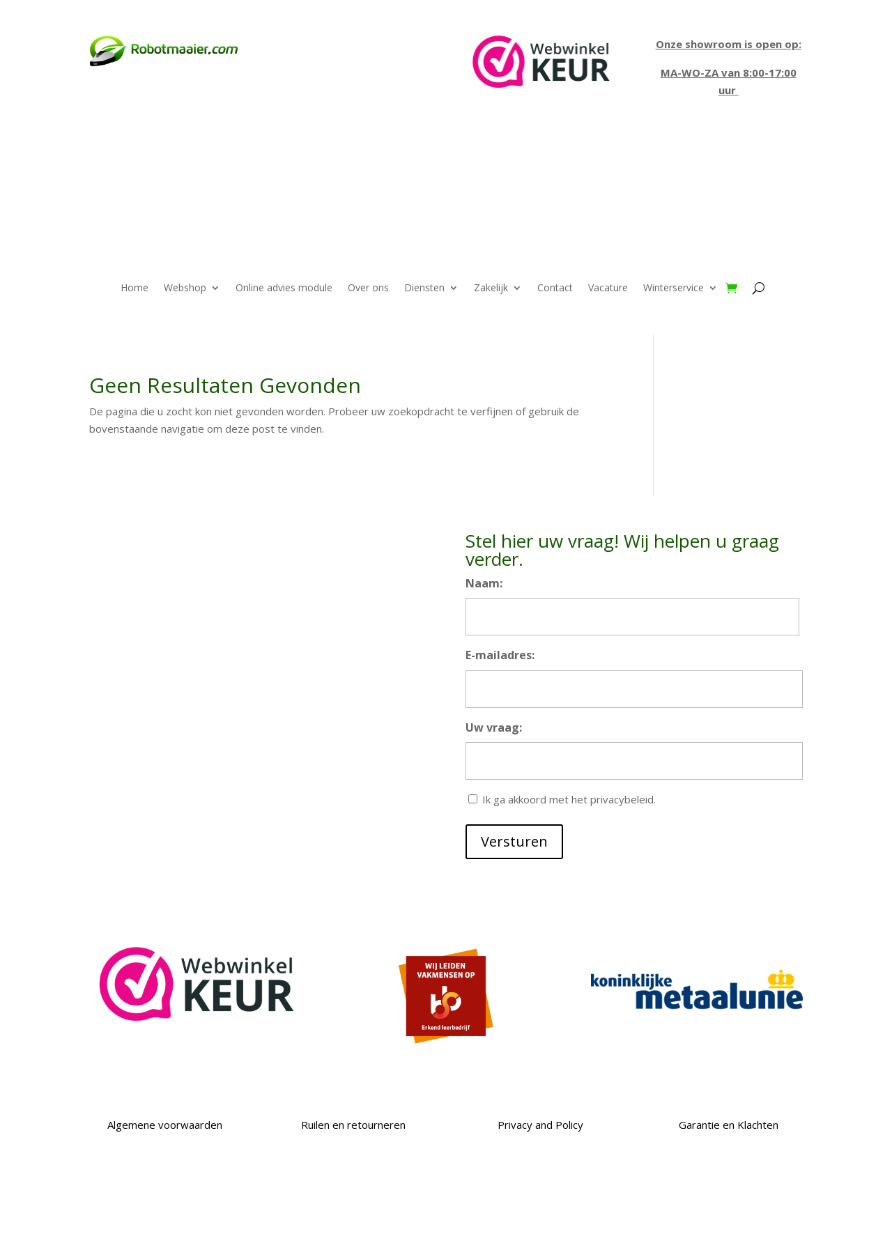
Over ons (368, 288)
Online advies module (284, 288)
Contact (555, 288)
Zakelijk (491, 288)
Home (134, 288)
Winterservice (673, 288)
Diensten (424, 288)
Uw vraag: (494, 727)
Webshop (185, 288)
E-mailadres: (500, 655)
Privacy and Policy (540, 1125)
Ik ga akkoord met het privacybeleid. (569, 799)
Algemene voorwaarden (163, 1125)
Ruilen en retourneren (352, 1125)
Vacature (608, 288)
